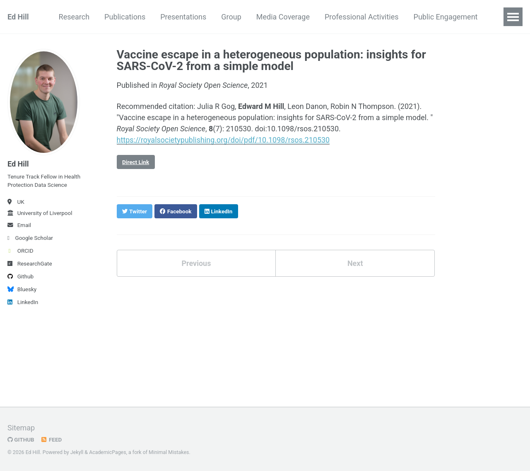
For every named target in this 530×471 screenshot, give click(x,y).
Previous (196, 263)
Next (355, 263)
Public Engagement (446, 16)
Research (74, 16)
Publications (124, 16)
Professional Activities (362, 16)
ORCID (20, 250)
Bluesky (21, 289)
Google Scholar (30, 237)
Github (20, 276)
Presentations (183, 16)
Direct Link (135, 162)
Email (19, 225)
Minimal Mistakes (169, 452)
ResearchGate (29, 263)
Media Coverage (283, 16)
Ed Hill (18, 16)
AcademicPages (107, 452)
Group (231, 16)
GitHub (20, 439)
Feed (51, 439)
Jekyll (77, 452)
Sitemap (21, 427)
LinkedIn (22, 302)
